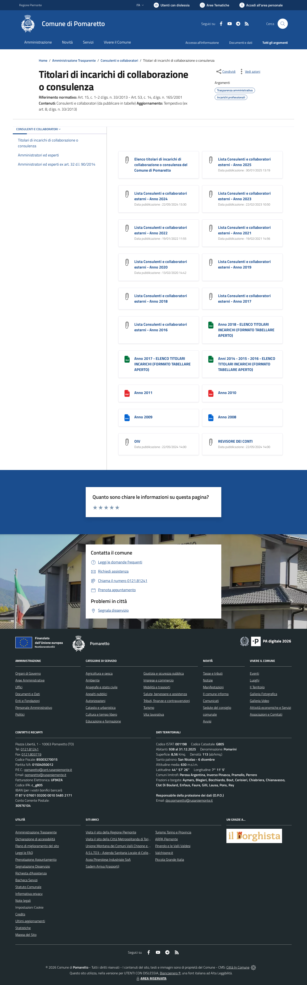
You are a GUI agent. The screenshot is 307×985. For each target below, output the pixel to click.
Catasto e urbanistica (101, 707)
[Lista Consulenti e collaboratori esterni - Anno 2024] (127, 194)
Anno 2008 (227, 417)
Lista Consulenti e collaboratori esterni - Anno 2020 (160, 264)
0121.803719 (31, 754)
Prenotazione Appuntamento (35, 859)
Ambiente (93, 680)
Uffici (18, 687)
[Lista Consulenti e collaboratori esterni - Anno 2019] (210, 262)
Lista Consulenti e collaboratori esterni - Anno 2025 (244, 162)
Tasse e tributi (213, 673)
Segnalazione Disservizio (32, 866)
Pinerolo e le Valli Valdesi (172, 845)
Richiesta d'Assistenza (31, 873)
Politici (20, 714)
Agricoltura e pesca (99, 673)
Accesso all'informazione (202, 42)
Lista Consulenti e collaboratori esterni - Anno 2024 (160, 196)
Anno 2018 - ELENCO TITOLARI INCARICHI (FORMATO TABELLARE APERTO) (246, 329)
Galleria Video (259, 700)
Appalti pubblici (96, 693)
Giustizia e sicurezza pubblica (163, 673)
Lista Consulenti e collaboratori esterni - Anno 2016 (160, 327)
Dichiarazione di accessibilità (35, 839)
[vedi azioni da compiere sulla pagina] (249, 71)
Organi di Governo (28, 673)
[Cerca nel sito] (283, 24)
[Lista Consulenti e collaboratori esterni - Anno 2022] (127, 228)
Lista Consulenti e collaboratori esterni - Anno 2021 (244, 230)
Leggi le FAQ (24, 852)
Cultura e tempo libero (101, 714)
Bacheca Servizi (26, 880)
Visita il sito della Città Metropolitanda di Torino (119, 839)
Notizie (208, 680)
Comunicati (211, 700)
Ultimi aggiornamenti (30, 921)
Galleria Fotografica (263, 693)
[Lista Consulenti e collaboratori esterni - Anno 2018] (127, 296)
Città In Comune (237, 967)
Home (43, 60)
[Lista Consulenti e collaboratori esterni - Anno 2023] (210, 194)
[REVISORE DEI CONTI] (210, 442)
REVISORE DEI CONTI (235, 441)
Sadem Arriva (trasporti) (102, 866)
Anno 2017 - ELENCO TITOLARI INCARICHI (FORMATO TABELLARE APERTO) (162, 364)
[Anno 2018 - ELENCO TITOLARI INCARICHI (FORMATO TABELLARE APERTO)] (210, 325)
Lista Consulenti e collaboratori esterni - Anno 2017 (244, 298)
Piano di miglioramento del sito (37, 845)
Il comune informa (216, 693)
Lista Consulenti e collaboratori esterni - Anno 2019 (244, 264)
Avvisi (207, 721)
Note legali (23, 900)
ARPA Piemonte (166, 839)
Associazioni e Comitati (266, 714)
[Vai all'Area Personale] (261, 5)
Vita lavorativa (153, 714)
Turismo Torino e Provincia (173, 832)
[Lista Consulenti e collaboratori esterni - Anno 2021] (210, 228)
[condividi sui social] (225, 71)
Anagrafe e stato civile (101, 687)
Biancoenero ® (170, 973)
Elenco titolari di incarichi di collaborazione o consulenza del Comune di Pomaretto (160, 164)
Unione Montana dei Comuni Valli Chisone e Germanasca (126, 845)
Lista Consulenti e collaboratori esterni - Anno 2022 (160, 230)
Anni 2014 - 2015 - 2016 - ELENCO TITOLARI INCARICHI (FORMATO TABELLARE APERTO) (246, 364)
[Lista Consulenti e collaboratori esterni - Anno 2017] (210, 296)
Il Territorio (257, 687)
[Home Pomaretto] (62, 23)
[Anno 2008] (210, 417)
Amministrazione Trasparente (74, 60)
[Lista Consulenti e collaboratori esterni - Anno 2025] (210, 159)
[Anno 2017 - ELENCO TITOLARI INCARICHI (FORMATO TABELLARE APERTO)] (127, 359)
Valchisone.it (164, 852)
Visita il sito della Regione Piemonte (111, 832)
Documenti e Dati (27, 693)
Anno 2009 (143, 417)
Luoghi (254, 680)
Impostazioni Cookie (29, 907)
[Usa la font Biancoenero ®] (172, 5)
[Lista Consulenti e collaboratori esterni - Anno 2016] (127, 325)
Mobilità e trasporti (156, 687)
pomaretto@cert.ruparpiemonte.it (48, 769)
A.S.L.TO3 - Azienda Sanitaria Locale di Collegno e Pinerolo (127, 852)
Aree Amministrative (30, 680)
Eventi (254, 673)
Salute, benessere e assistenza (165, 693)
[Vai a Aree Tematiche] (214, 5)
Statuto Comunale (28, 886)
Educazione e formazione (103, 721)
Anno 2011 (143, 392)
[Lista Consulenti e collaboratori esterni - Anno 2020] (127, 262)
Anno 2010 (227, 392)
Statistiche (23, 927)
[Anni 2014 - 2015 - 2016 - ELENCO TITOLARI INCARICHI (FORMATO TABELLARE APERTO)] (210, 359)
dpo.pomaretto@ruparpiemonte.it (189, 800)
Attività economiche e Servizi (270, 707)
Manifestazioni (213, 687)
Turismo (148, 707)
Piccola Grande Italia (169, 859)
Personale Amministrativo (33, 707)
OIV (137, 441)
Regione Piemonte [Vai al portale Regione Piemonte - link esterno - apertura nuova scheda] (30, 5)
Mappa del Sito (25, 934)
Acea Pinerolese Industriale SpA (108, 859)
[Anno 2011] (127, 393)
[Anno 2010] (210, 393)
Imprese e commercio (158, 680)
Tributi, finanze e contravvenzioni (166, 700)
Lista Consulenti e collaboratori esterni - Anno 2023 (244, 196)
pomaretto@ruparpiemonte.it (45, 774)
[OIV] (127, 442)
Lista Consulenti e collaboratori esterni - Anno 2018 (160, 298)
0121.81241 (30, 749)
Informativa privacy (29, 893)
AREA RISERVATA (151, 978)
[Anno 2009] (127, 417)
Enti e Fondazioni (27, 700)
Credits (20, 914)
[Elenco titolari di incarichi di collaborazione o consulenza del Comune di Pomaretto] (127, 159)
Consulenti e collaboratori (119, 60)
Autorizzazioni (95, 700)
